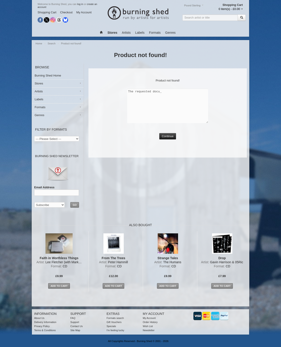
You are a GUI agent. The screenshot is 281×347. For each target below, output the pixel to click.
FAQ (72, 318)
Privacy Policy (42, 326)
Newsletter (149, 330)
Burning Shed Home (48, 75)
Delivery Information (45, 322)
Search (52, 43)
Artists (126, 32)
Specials (111, 326)
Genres (170, 32)
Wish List (148, 326)
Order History (150, 322)
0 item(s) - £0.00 (229, 9)
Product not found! (71, 43)
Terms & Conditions (45, 330)
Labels (139, 32)
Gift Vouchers (114, 322)
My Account (83, 12)
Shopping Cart (47, 12)
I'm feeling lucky (115, 330)
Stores (39, 83)
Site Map (75, 330)
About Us (39, 318)
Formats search (115, 318)
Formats (155, 32)
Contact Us (76, 326)
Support (74, 322)
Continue (168, 136)
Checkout (66, 12)
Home (39, 43)
